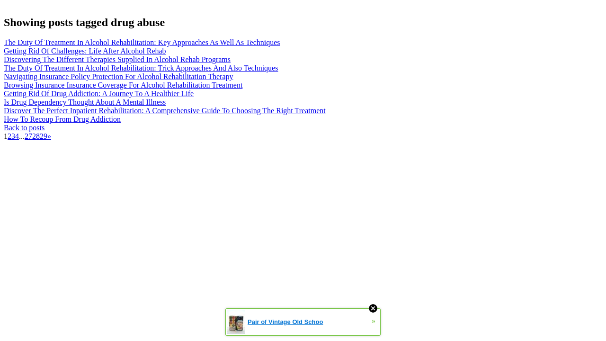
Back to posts (24, 128)
